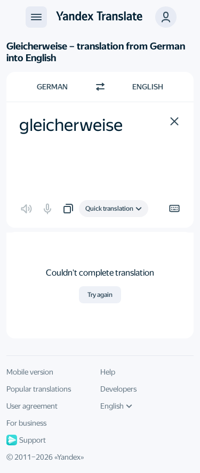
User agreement (32, 406)
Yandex (69, 457)
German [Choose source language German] (52, 86)
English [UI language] (116, 406)
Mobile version (29, 372)
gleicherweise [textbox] (71, 125)
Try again (100, 294)
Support (26, 440)
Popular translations (38, 389)
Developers (118, 389)
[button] (174, 121)
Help (107, 372)
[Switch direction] (100, 86)
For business (26, 423)
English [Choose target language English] (147, 86)
